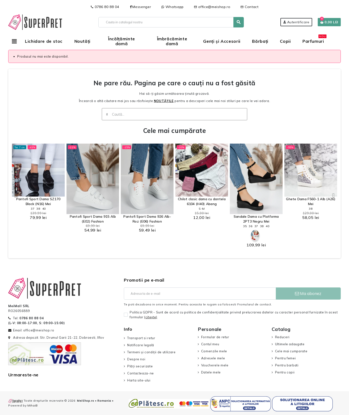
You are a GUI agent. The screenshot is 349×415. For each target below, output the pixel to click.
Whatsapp (172, 7)
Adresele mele (213, 358)
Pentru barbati (287, 365)
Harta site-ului (139, 380)
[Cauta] (170, 22)
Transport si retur (141, 338)
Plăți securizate (140, 366)
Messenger (140, 7)
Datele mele (211, 372)
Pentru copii (285, 372)
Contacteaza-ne (140, 373)
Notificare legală (140, 345)
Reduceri (282, 337)
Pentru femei (285, 358)
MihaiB (32, 405)
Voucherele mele (215, 365)
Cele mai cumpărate (174, 131)
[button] (15, 195)
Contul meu (210, 344)
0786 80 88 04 (104, 7)
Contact (249, 7)
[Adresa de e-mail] (200, 293)
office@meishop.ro (212, 7)
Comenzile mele (214, 351)
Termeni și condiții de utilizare (151, 352)
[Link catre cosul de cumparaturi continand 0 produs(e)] (329, 22)
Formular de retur (215, 337)
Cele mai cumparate (291, 351)
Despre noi (136, 359)
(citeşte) (150, 317)
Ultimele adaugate (290, 344)
